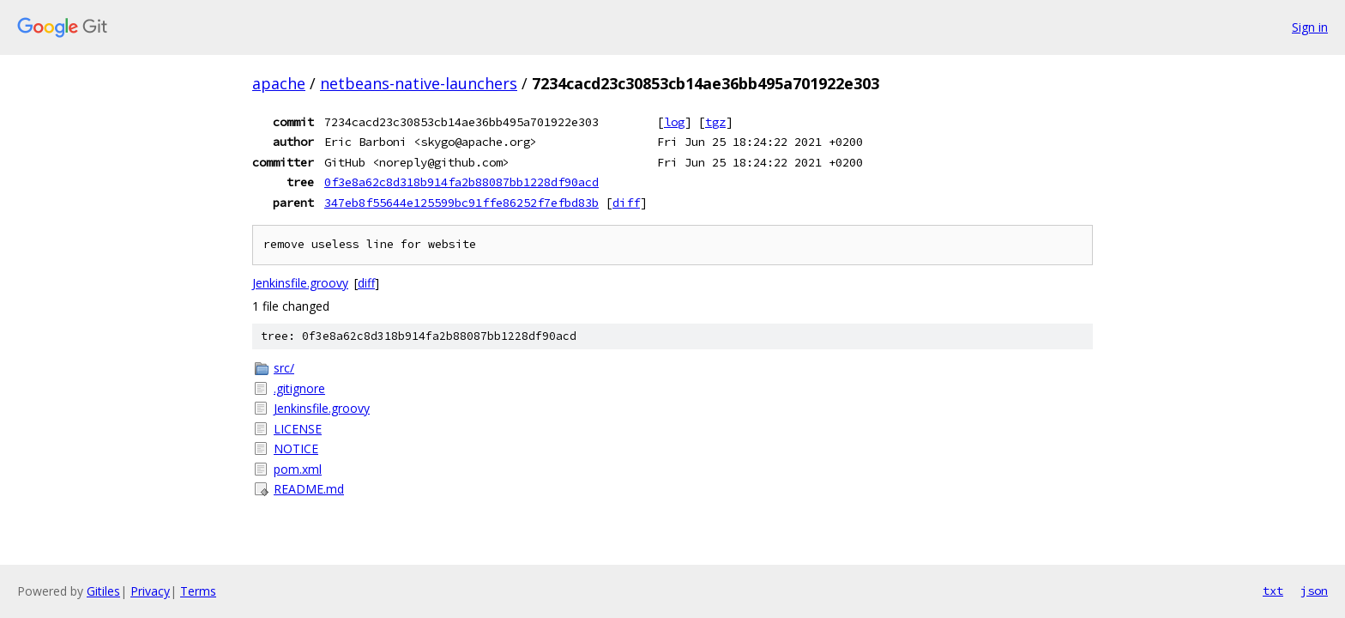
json (1314, 590)
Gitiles (103, 591)
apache (278, 83)
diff (626, 202)
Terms (198, 591)
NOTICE (296, 448)
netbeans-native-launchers (418, 83)
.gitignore (299, 388)
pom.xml (298, 469)
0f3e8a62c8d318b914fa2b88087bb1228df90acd (461, 182)
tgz (715, 122)
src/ (284, 368)
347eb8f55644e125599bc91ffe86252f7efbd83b (461, 202)
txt (1273, 590)
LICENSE (298, 429)
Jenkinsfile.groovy (300, 283)
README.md (309, 489)
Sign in (1310, 27)
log (674, 122)
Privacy (150, 591)
